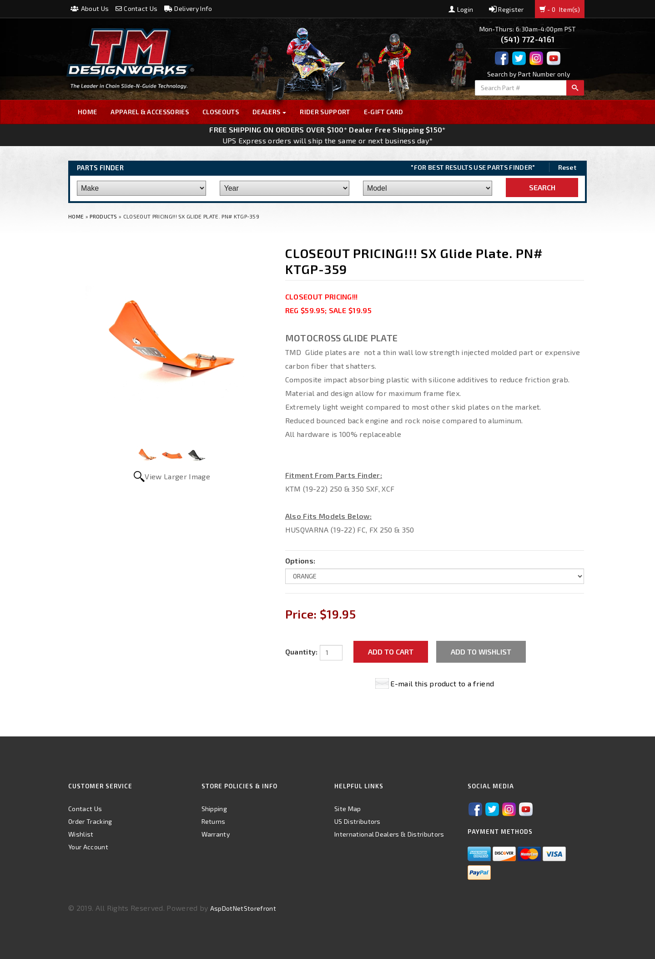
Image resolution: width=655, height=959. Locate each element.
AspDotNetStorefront (243, 908)
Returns (214, 821)
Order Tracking (90, 821)
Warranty (216, 834)
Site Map (347, 808)
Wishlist (81, 834)
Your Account (88, 847)
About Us (90, 8)
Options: (300, 560)
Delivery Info (188, 8)
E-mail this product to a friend (442, 683)
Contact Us (137, 8)
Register (506, 9)
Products (103, 216)
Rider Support (325, 112)
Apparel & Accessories (150, 112)
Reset (567, 167)
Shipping (214, 808)
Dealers (269, 112)
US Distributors (357, 821)
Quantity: (301, 651)
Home (87, 112)
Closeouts (220, 112)
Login (460, 9)
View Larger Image (177, 476)
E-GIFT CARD (383, 112)
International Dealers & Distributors (389, 834)
